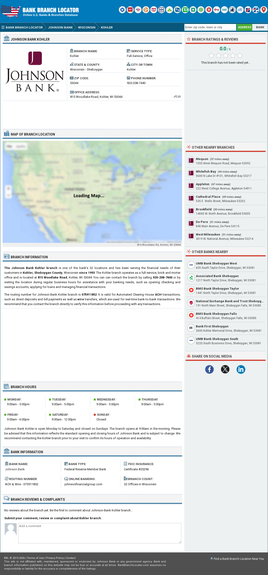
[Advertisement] (92, 113)
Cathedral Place (208, 196)
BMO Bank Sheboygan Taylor (217, 288)
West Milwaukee (208, 234)
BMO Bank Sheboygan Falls (216, 314)
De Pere (202, 222)
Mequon (202, 159)
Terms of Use (35, 558)
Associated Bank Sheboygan (217, 276)
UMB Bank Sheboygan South (217, 339)
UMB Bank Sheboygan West (216, 263)
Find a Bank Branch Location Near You (239, 559)
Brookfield (204, 209)
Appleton (202, 184)
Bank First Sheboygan (212, 326)
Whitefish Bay (206, 171)
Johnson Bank (15, 469)
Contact (70, 558)
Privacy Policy (55, 558)
